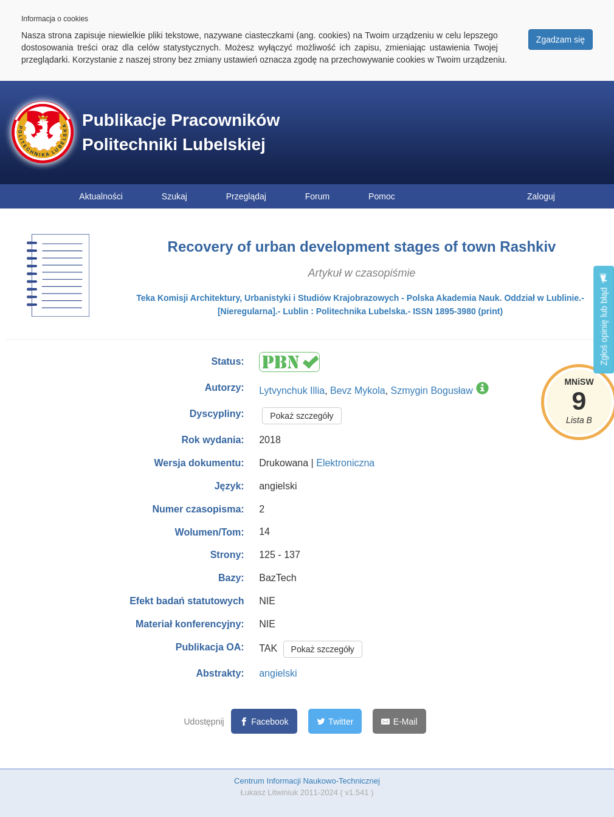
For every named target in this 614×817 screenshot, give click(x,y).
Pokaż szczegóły (301, 416)
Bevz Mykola (357, 390)
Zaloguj (541, 196)
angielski (278, 673)
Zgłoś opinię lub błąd (604, 319)
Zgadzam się (560, 39)
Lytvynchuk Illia (292, 390)
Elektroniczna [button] (345, 463)
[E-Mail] (399, 721)
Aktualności (101, 196)
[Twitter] (335, 721)
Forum (317, 196)
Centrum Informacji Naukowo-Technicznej (307, 780)
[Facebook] (264, 721)
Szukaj (174, 196)
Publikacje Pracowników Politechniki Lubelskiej (181, 132)
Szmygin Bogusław (432, 390)
